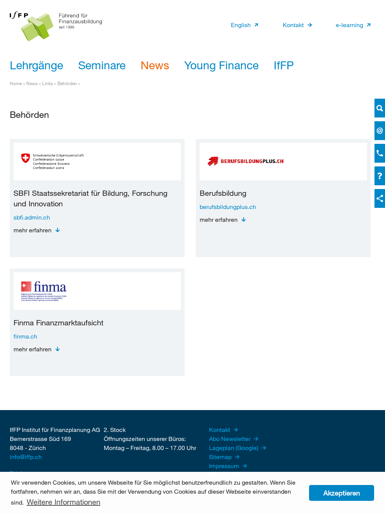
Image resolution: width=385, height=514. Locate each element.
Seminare (102, 65)
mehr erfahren (33, 229)
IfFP (284, 65)
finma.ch (25, 336)
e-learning (349, 24)
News (155, 65)
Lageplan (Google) (234, 447)
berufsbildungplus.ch (228, 206)
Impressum (225, 465)
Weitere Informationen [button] (63, 501)
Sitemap (221, 456)
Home (16, 83)
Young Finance (221, 65)
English (241, 24)
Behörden (67, 83)
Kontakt (293, 24)
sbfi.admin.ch (32, 217)
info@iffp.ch (26, 456)
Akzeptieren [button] (341, 493)
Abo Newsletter (230, 438)
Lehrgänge (36, 65)
